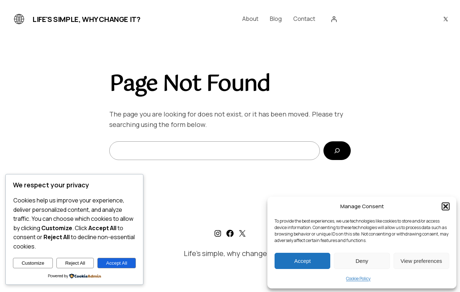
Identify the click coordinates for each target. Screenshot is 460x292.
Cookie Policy (358, 278)
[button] (445, 206)
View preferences (421, 261)
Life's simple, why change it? (86, 19)
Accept (302, 261)
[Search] (337, 150)
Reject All (75, 263)
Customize (33, 263)
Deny (361, 261)
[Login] (334, 19)
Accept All (116, 263)
